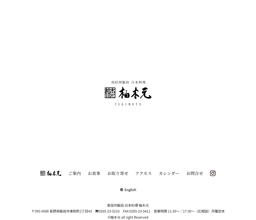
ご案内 (74, 173)
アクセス (143, 173)
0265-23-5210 (107, 211)
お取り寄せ (117, 173)
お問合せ (194, 173)
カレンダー (169, 173)
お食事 (94, 173)
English (128, 189)
